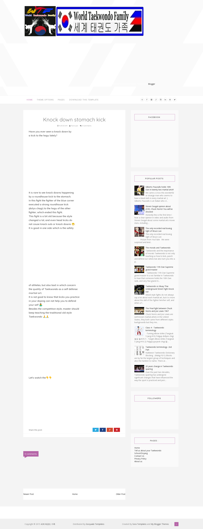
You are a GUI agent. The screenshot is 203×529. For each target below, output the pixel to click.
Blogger (151, 84)
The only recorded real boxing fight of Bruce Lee (159, 229)
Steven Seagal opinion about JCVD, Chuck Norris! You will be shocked (159, 209)
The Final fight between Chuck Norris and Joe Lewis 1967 (159, 309)
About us (138, 461)
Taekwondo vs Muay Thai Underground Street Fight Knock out (160, 289)
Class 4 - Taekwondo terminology (155, 329)
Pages (61, 100)
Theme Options (45, 100)
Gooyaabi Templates (95, 524)
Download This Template (84, 100)
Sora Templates (139, 524)
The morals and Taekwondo (158, 247)
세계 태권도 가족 (48, 524)
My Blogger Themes (160, 524)
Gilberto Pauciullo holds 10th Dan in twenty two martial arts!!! (160, 188)
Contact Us (139, 456)
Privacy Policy (140, 458)
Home (30, 100)
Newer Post (28, 494)
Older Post (120, 494)
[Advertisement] (127, 63)
